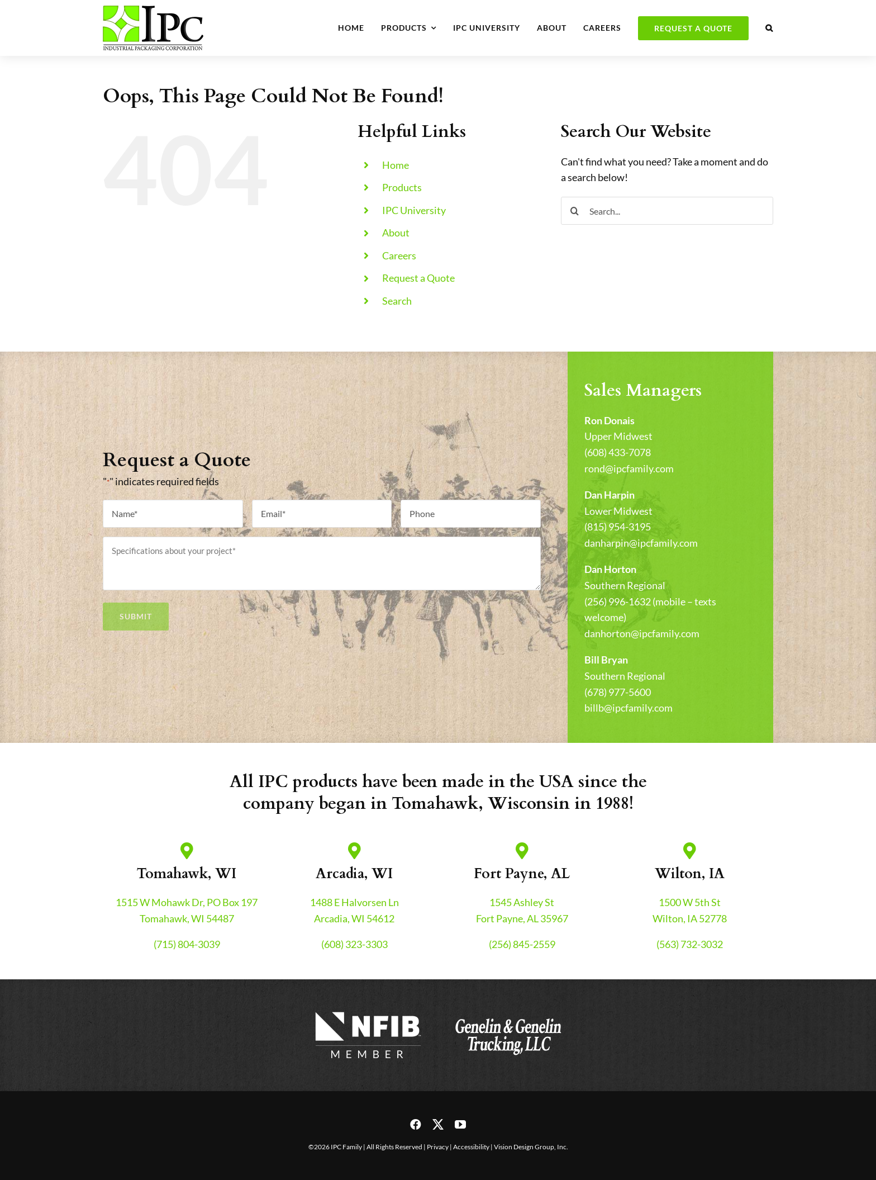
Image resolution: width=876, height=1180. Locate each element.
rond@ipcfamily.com (629, 468)
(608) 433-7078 (617, 452)
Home (395, 165)
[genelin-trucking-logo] (508, 1012)
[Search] (575, 211)
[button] (769, 28)
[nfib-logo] (368, 1012)
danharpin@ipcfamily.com (641, 543)
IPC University (414, 210)
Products (402, 187)
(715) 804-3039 (187, 944)
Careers (399, 255)
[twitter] (438, 1124)
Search (397, 301)
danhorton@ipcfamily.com (641, 633)
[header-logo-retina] (153, 10)
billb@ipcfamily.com (628, 708)
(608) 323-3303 (354, 944)
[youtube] (460, 1124)
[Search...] (667, 211)
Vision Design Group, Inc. (531, 1147)
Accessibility (471, 1147)
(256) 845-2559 (522, 944)
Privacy (438, 1147)
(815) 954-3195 (617, 526)
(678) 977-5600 (617, 692)
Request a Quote (418, 278)
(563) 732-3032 (689, 944)
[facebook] (415, 1124)
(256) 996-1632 (617, 601)
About (396, 232)
